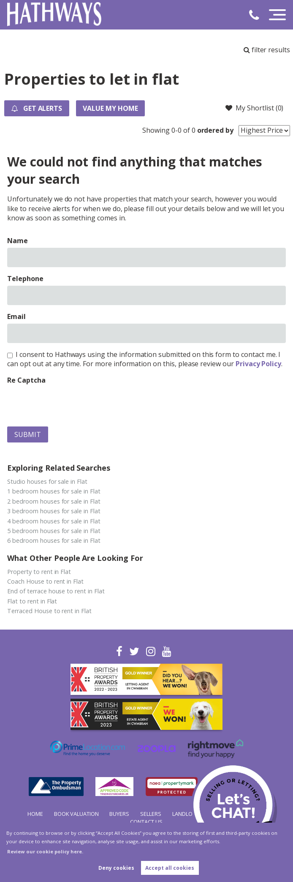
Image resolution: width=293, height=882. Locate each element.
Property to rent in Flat (39, 572)
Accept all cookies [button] (169, 867)
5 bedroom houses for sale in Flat (53, 531)
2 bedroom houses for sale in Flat (53, 501)
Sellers (150, 814)
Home (35, 814)
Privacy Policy (258, 363)
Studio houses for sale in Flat (47, 481)
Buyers (119, 814)
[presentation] (71, 403)
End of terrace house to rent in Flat (55, 591)
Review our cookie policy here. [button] (45, 851)
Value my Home (111, 108)
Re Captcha (26, 380)
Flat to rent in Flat (32, 601)
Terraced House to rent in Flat (49, 611)
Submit (27, 434)
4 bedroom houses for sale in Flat (53, 521)
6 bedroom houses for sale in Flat (53, 540)
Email (16, 316)
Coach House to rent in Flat (45, 581)
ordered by (215, 130)
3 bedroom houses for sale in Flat (53, 511)
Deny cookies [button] (116, 867)
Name (17, 240)
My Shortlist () (254, 107)
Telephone (25, 278)
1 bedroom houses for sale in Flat (53, 491)
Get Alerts (36, 108)
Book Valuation (76, 814)
